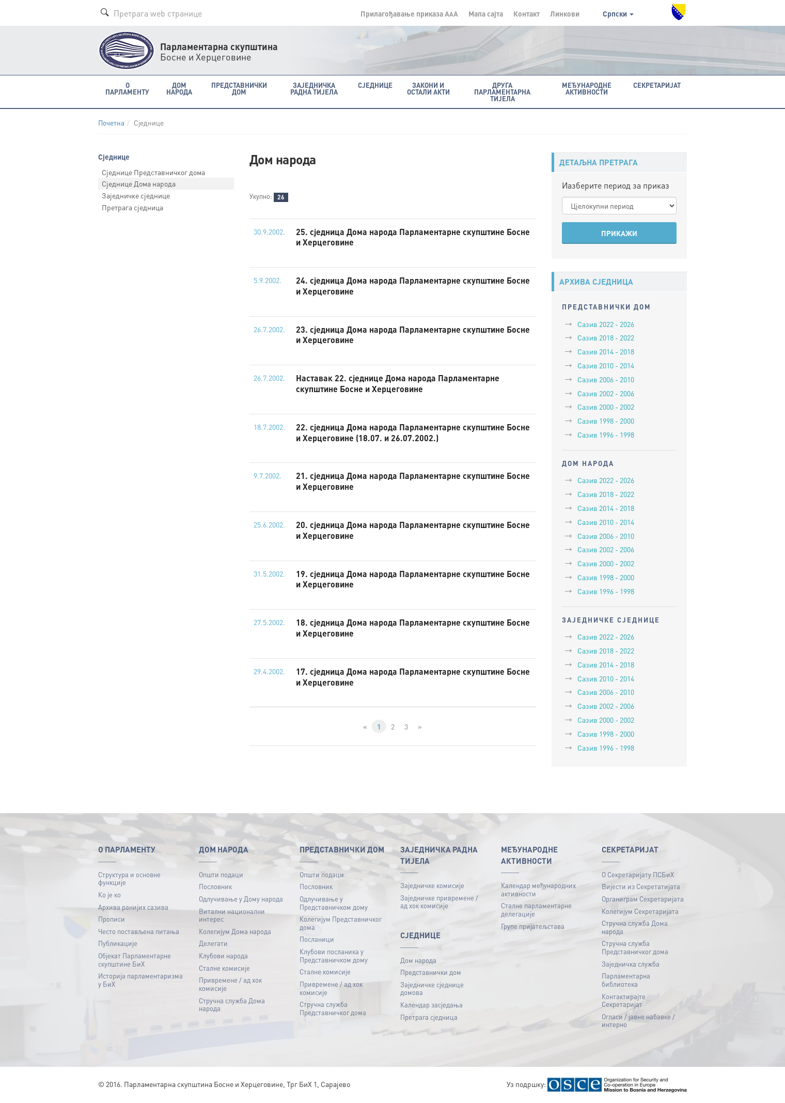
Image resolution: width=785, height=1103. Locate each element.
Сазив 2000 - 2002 (605, 406)
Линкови (564, 13)
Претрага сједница (132, 207)
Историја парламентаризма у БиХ (140, 979)
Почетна (111, 122)
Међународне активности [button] (586, 88)
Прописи (111, 918)
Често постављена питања (138, 931)
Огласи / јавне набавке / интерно (638, 1020)
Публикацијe (117, 943)
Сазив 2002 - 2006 (605, 393)
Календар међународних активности (538, 889)
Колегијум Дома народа (235, 931)
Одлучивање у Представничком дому (334, 902)
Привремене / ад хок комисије (230, 983)
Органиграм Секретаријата (643, 898)
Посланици (317, 939)
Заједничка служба (631, 963)
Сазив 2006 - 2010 (605, 379)
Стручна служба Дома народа (232, 1004)
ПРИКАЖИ (619, 233)
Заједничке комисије (432, 885)
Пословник (215, 886)
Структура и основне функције (129, 878)
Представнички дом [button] (239, 88)
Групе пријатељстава (532, 926)
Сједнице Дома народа (139, 183)
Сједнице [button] (375, 85)
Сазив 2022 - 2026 (605, 324)
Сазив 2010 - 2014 (605, 365)
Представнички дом (430, 972)
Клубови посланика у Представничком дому (334, 955)
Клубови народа (223, 955)
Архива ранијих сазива (133, 907)
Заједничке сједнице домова (432, 988)
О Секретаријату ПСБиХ (638, 874)
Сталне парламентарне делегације (536, 909)
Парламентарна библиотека (626, 979)
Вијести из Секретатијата (641, 886)
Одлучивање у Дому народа (241, 898)
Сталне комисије (224, 968)
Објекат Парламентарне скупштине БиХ (134, 959)
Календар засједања (431, 1004)
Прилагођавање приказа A (409, 13)
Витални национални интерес (232, 915)
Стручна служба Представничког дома (333, 1008)
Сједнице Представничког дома (153, 172)
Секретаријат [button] (657, 85)
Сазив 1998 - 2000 (605, 420)
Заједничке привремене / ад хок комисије (439, 901)
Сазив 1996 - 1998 (605, 434)
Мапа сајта (485, 13)
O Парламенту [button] (127, 88)
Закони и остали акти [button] (428, 88)
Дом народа (418, 960)
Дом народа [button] (179, 88)
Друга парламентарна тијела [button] (502, 92)
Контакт (526, 13)
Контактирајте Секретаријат (624, 1000)
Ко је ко (109, 894)
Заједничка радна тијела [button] (314, 88)
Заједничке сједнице (136, 195)
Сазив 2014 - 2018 (605, 351)
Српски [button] (618, 13)
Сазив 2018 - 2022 (605, 337)
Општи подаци (221, 874)
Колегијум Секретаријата (640, 911)
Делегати (213, 943)
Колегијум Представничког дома (341, 922)
